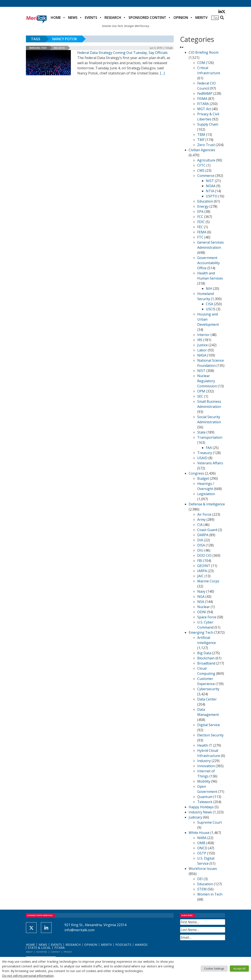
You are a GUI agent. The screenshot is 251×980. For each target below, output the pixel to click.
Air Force (204, 514)
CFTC (201, 165)
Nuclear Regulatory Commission (207, 380)
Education (205, 201)
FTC (200, 237)
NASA (201, 355)
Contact (55, 951)
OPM (201, 391)
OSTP (201, 853)
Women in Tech (209, 894)
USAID (202, 458)
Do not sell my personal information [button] (28, 975)
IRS (199, 340)
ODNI (201, 612)
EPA (200, 211)
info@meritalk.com (79, 930)
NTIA (210, 191)
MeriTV (201, 17)
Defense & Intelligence (207, 504)
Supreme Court (209, 822)
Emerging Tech (37, 47)
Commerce (205, 175)
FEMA (201, 232)
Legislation (206, 493)
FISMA (202, 98)
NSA (200, 601)
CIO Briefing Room (203, 52)
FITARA (203, 103)
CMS (201, 170)
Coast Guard (207, 529)
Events (91, 17)
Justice (202, 345)
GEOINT (203, 565)
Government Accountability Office (208, 262)
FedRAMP (204, 93)
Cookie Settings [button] (214, 968)
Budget (203, 478)
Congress (196, 473)
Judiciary (195, 817)
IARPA (202, 570)
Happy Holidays (201, 807)
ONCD (202, 848)
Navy (201, 591)
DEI (200, 878)
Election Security (210, 735)
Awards (141, 945)
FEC (200, 227)
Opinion (180, 17)
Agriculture (206, 160)
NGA (201, 596)
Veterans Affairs (210, 463)
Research (113, 17)
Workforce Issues (203, 868)
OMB (201, 843)
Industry (204, 760)
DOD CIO (204, 555)
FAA (209, 447)
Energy (203, 206)
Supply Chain (207, 124)
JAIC (200, 576)
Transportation (209, 437)
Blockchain (206, 658)
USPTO (211, 196)
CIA (200, 524)
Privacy (68, 951)
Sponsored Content (147, 17)
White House (199, 832)
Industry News (200, 812)
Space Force (206, 617)
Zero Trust (206, 144)
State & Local (39, 948)
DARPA (202, 535)
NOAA (210, 186)
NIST (210, 180)
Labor (202, 350)
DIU (200, 550)
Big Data (59, 47)
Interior (203, 334)
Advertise (41, 951)
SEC (200, 396)
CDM (201, 62)
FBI (199, 560)
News (73, 17)
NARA (201, 837)
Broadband (206, 663)
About (29, 951)
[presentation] (212, 950)
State (201, 432)
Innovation (206, 766)
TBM (201, 134)
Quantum (204, 796)
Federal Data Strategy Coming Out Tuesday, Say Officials (122, 52)
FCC (200, 216)
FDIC (201, 221)
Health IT (204, 745)
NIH (209, 288)
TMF (201, 139)
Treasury (204, 452)
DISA (201, 545)
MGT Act (204, 109)
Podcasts (123, 945)
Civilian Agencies (202, 150)
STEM (202, 889)
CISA (209, 304)
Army (201, 519)
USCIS (210, 309)
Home (56, 17)
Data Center (207, 699)
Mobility (203, 781)
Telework (204, 801)
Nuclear (203, 606)
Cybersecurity (208, 689)
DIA (200, 540)
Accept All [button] (239, 968)
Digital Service (208, 724)
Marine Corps (208, 581)
